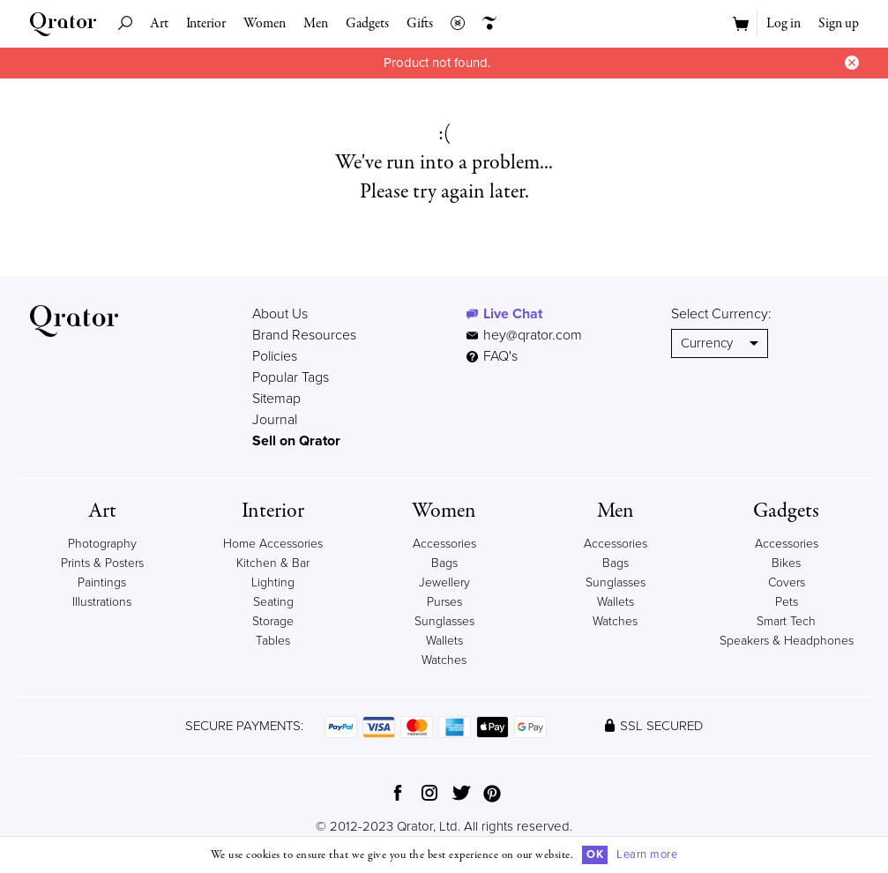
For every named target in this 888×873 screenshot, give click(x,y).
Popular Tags (290, 377)
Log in (783, 24)
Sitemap (276, 398)
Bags (444, 563)
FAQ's (492, 356)
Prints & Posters (102, 563)
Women (264, 24)
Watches (444, 660)
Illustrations (101, 601)
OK (594, 854)
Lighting (273, 582)
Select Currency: (721, 314)
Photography (102, 543)
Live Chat (512, 314)
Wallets (444, 640)
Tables (273, 640)
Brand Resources (304, 335)
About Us (280, 314)
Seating (273, 601)
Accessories (444, 543)
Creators (485, 24)
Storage (273, 621)
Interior (206, 24)
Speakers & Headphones (787, 640)
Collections (453, 24)
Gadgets (367, 24)
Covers (786, 582)
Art (159, 24)
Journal (274, 420)
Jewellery (444, 582)
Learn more (646, 854)
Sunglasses (444, 621)
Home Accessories (273, 543)
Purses (444, 601)
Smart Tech (786, 621)
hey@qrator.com (532, 335)
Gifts (420, 24)
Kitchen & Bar (273, 563)
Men (315, 24)
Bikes (786, 563)
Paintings (102, 582)
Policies (274, 356)
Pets (786, 601)
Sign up (838, 24)
